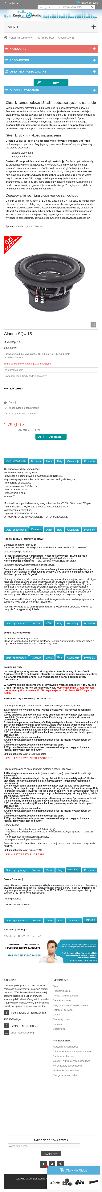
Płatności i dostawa (63, 1010)
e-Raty (56, 1014)
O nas (56, 986)
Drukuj (12, 402)
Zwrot (49, 461)
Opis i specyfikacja (16, 460)
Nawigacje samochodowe (66, 1075)
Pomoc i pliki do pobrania (66, 995)
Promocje (89, 461)
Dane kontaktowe (62, 1000)
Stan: (7, 347)
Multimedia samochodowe (66, 1070)
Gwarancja (73, 461)
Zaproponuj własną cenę (22, 413)
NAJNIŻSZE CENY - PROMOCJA (22, 936)
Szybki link (11, 3)
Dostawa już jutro (62, 1019)
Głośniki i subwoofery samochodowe (71, 1061)
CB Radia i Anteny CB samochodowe (72, 1051)
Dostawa (36, 461)
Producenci (19, 60)
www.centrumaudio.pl (76, 885)
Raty (59, 461)
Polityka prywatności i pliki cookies (70, 1005)
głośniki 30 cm (34, 226)
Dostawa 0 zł (59, 1029)
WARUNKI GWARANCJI (19, 904)
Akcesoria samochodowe (65, 1046)
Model (7, 342)
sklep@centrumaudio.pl (23, 1032)
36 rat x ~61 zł (29, 430)
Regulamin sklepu (62, 991)
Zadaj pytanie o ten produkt (24, 407)
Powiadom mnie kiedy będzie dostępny (25, 376)
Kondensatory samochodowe (68, 1065)
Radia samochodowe (63, 1056)
